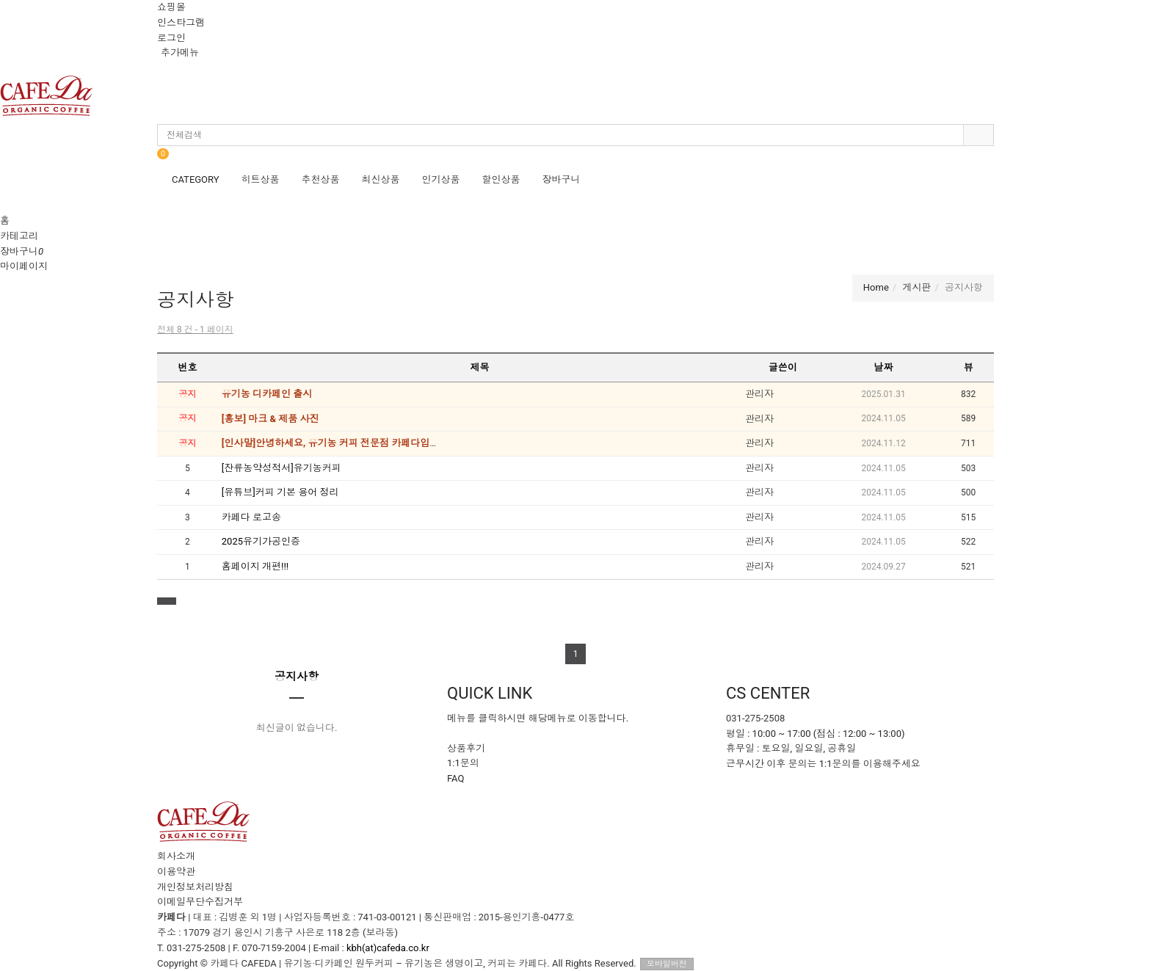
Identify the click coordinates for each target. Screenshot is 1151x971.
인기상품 (441, 179)
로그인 (171, 37)
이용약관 (176, 871)
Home (876, 287)
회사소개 (176, 856)
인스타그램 (181, 22)
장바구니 (561, 179)
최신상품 (381, 179)
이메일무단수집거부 (200, 901)
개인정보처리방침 (195, 886)
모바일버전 (667, 964)
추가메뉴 (180, 52)
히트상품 (261, 179)
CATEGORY (195, 179)
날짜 (883, 367)
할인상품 (501, 179)
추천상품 (321, 179)
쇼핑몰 (171, 6)
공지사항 (297, 676)
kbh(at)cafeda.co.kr (387, 947)
